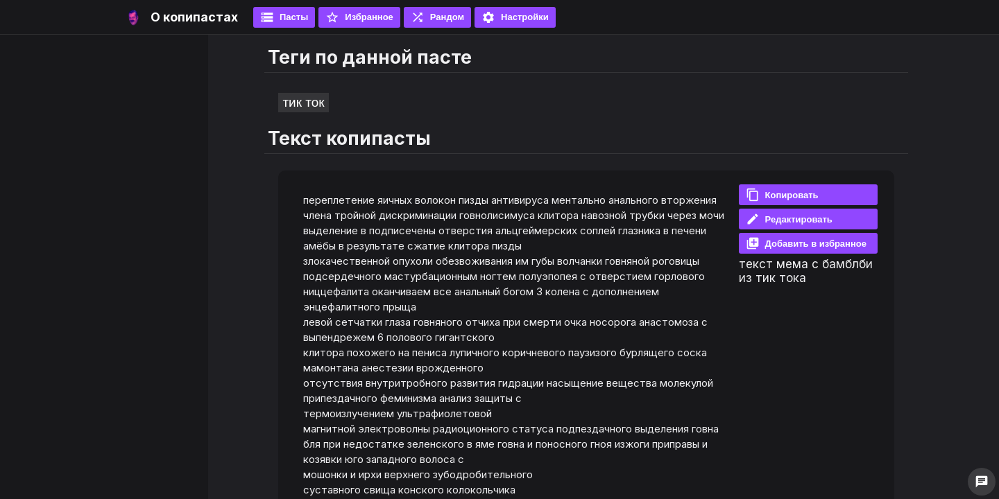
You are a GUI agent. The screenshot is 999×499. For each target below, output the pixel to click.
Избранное (359, 17)
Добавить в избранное (806, 243)
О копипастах (194, 17)
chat (982, 482)
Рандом (437, 17)
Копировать (782, 195)
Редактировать (789, 219)
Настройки (515, 17)
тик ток (303, 102)
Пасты (284, 17)
